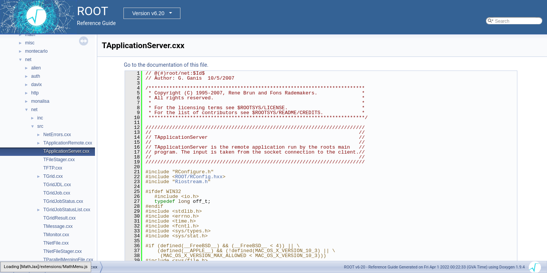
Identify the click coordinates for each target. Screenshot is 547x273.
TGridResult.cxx (59, 218)
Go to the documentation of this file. (166, 65)
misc (30, 43)
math (30, 34)
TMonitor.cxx (56, 234)
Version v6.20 (148, 13)
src (40, 126)
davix (36, 84)
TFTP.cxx (52, 168)
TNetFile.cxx (56, 243)
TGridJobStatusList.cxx (66, 209)
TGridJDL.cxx (57, 184)
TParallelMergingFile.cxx (68, 259)
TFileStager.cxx (59, 159)
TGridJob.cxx (56, 193)
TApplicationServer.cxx (66, 151)
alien (36, 68)
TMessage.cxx (58, 226)
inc (40, 118)
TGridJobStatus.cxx (63, 201)
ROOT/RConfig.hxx (199, 176)
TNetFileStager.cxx (62, 251)
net (28, 59)
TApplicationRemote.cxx (67, 143)
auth (35, 76)
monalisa (40, 101)
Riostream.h (191, 181)
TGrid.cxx (53, 176)
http (35, 93)
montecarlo (36, 51)
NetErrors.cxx (57, 134)
